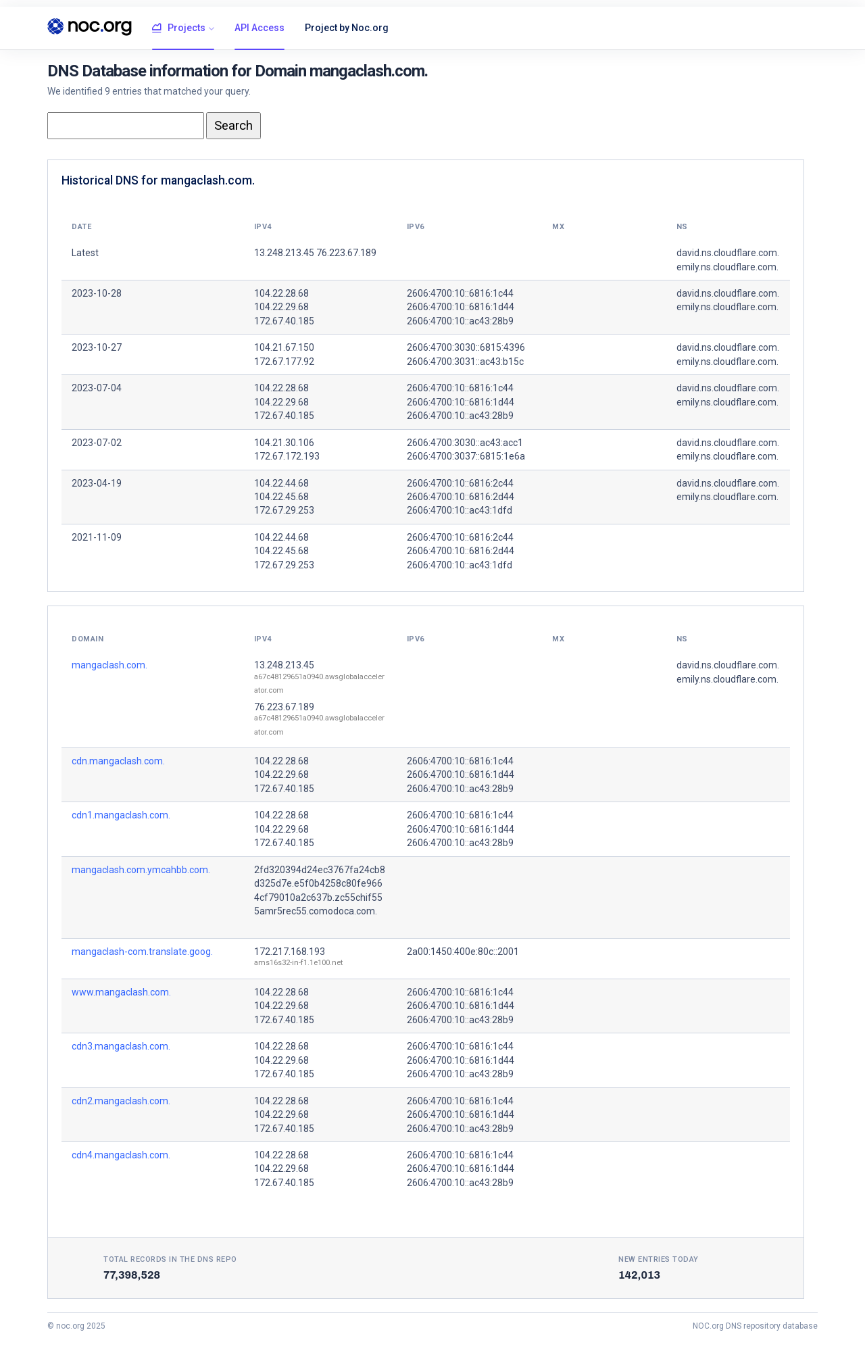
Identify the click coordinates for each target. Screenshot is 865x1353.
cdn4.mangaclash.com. (121, 1155)
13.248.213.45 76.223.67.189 (315, 252)
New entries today (658, 1259)
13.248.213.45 (284, 665)
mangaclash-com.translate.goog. (142, 951)
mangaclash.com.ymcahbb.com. (141, 869)
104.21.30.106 (284, 442)
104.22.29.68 (281, 306)
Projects (178, 28)
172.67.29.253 (284, 510)
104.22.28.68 (281, 293)
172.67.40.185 (284, 321)
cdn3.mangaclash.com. (121, 1046)
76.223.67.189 (284, 707)
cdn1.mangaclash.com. (121, 815)
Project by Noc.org (347, 27)
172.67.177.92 (284, 361)
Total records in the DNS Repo (170, 1259)
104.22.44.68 (281, 483)
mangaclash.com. (109, 665)
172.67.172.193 (287, 456)
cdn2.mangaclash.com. (121, 1101)
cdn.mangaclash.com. (118, 761)
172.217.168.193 (289, 951)
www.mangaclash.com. (121, 992)
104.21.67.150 (284, 347)
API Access (259, 27)
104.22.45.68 (281, 496)
